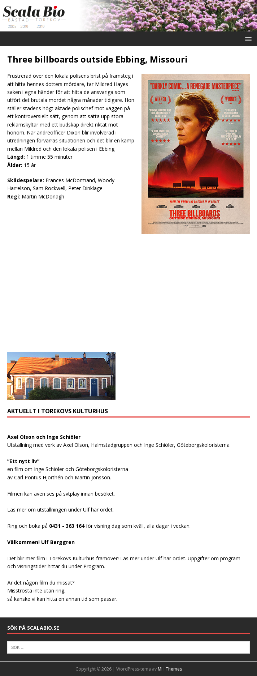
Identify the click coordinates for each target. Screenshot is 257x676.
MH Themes (170, 669)
